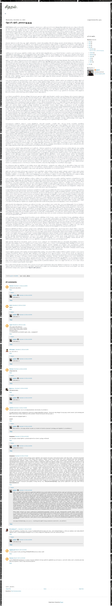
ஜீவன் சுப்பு (11, 388)
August (91, 56)
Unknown (11, 285)
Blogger (61, 602)
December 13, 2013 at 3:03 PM (25, 358)
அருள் (10, 324)
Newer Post (8, 588)
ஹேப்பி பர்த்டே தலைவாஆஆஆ (96, 50)
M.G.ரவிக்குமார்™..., (13, 529)
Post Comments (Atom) (16, 591)
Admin (10, 305)
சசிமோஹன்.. (12, 349)
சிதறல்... (11, 7)
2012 (90, 64)
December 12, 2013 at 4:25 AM (20, 369)
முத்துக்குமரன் (12, 549)
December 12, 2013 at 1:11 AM (19, 324)
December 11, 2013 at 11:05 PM (20, 285)
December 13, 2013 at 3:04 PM (25, 426)
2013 (90, 47)
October (91, 52)
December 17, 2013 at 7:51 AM (25, 529)
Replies (12, 292)
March (91, 61)
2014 (90, 45)
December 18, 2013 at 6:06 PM (25, 539)
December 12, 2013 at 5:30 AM (21, 388)
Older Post (81, 588)
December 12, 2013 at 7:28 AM (20, 407)
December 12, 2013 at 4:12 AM (22, 349)
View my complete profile (99, 73)
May (91, 60)
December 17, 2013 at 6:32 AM (25, 490)
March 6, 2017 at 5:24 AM (21, 549)
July (91, 58)
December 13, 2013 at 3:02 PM (25, 295)
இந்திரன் (15, 295)
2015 (90, 43)
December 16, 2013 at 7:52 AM (21, 456)
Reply (10, 289)
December (92, 49)
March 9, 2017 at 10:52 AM (19, 558)
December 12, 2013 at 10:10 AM (21, 436)
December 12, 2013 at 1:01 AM (19, 305)
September (92, 54)
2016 (90, 41)
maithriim (11, 407)
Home (45, 588)
